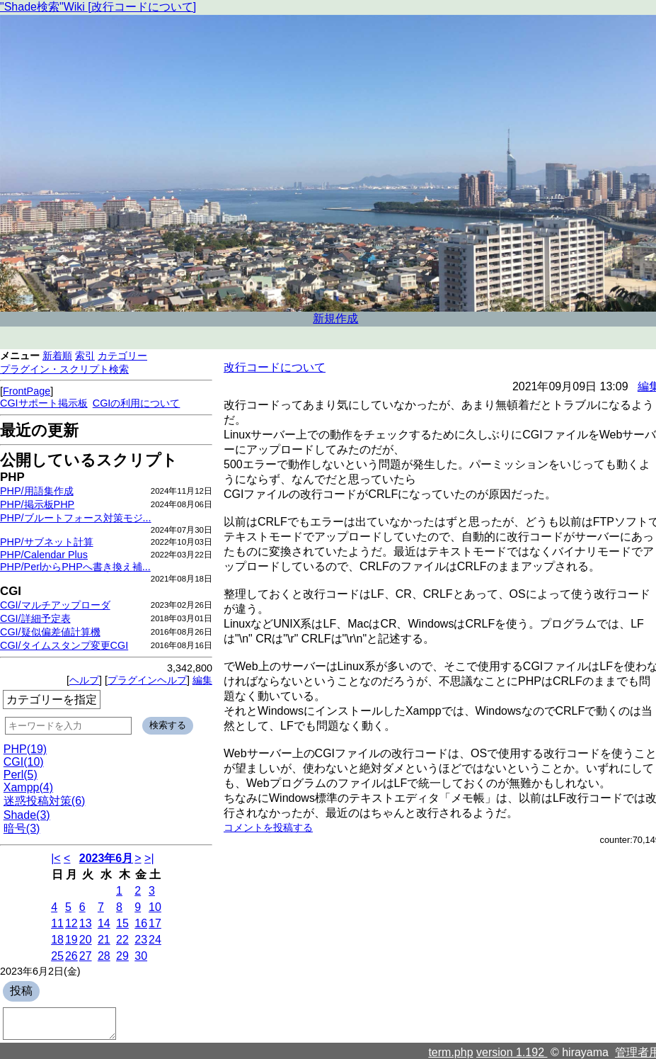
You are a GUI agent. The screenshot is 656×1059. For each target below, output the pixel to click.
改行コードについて (275, 367)
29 (122, 956)
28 (104, 956)
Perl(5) (21, 775)
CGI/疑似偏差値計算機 (50, 632)
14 (104, 923)
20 (85, 940)
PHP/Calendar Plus (44, 554)
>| (149, 858)
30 (140, 956)
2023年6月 (106, 858)
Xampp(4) (28, 787)
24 (155, 940)
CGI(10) (24, 762)
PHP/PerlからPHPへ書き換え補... (75, 566)
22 (122, 940)
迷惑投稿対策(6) (45, 801)
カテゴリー (122, 355)
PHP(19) (25, 749)
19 (71, 940)
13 (85, 923)
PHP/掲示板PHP (37, 504)
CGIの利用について (136, 403)
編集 (202, 680)
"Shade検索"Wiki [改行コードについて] (98, 7)
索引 (85, 355)
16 (140, 923)
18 (57, 940)
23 (140, 940)
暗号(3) (22, 828)
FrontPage (26, 391)
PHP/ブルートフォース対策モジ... (75, 517)
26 (71, 956)
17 (155, 923)
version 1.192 (512, 1052)
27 (85, 956)
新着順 (57, 355)
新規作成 (335, 318)
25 (57, 956)
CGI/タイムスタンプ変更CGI (64, 645)
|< (56, 858)
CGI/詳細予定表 (35, 618)
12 (71, 923)
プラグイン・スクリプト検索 (64, 369)
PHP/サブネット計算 (46, 542)
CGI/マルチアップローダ (55, 605)
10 (155, 907)
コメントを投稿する (268, 827)
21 (104, 940)
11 (57, 923)
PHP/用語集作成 (37, 491)
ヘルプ (84, 680)
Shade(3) (27, 815)
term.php (450, 1052)
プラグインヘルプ (147, 680)
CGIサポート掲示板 (44, 403)
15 (122, 923)
